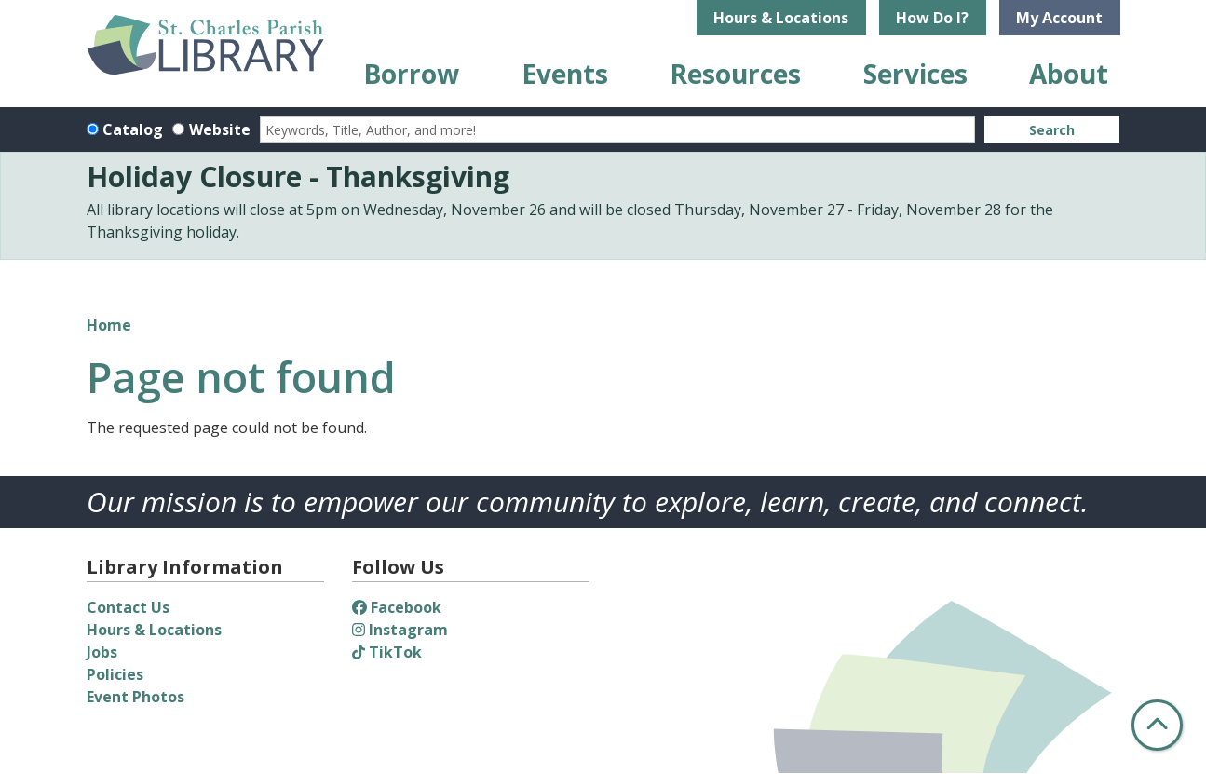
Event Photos (135, 696)
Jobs (102, 652)
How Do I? (932, 17)
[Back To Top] (1157, 725)
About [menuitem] (1068, 73)
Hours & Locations (780, 17)
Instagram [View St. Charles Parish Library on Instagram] (400, 629)
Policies (115, 674)
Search (1052, 130)
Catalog (132, 129)
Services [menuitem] (915, 73)
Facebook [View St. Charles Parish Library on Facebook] (396, 607)
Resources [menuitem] (735, 73)
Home (109, 325)
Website (220, 129)
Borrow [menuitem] (411, 73)
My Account (1059, 17)
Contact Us (128, 607)
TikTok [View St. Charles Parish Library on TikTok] (387, 652)
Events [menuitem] (565, 73)
